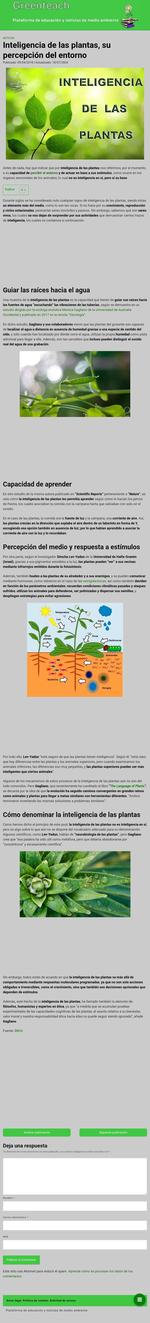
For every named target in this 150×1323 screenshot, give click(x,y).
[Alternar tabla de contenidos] (20, 190)
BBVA (19, 1031)
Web (5, 1236)
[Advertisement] (75, 253)
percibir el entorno (44, 173)
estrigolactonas (94, 581)
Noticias (8, 38)
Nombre (9, 1198)
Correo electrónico (15, 1217)
